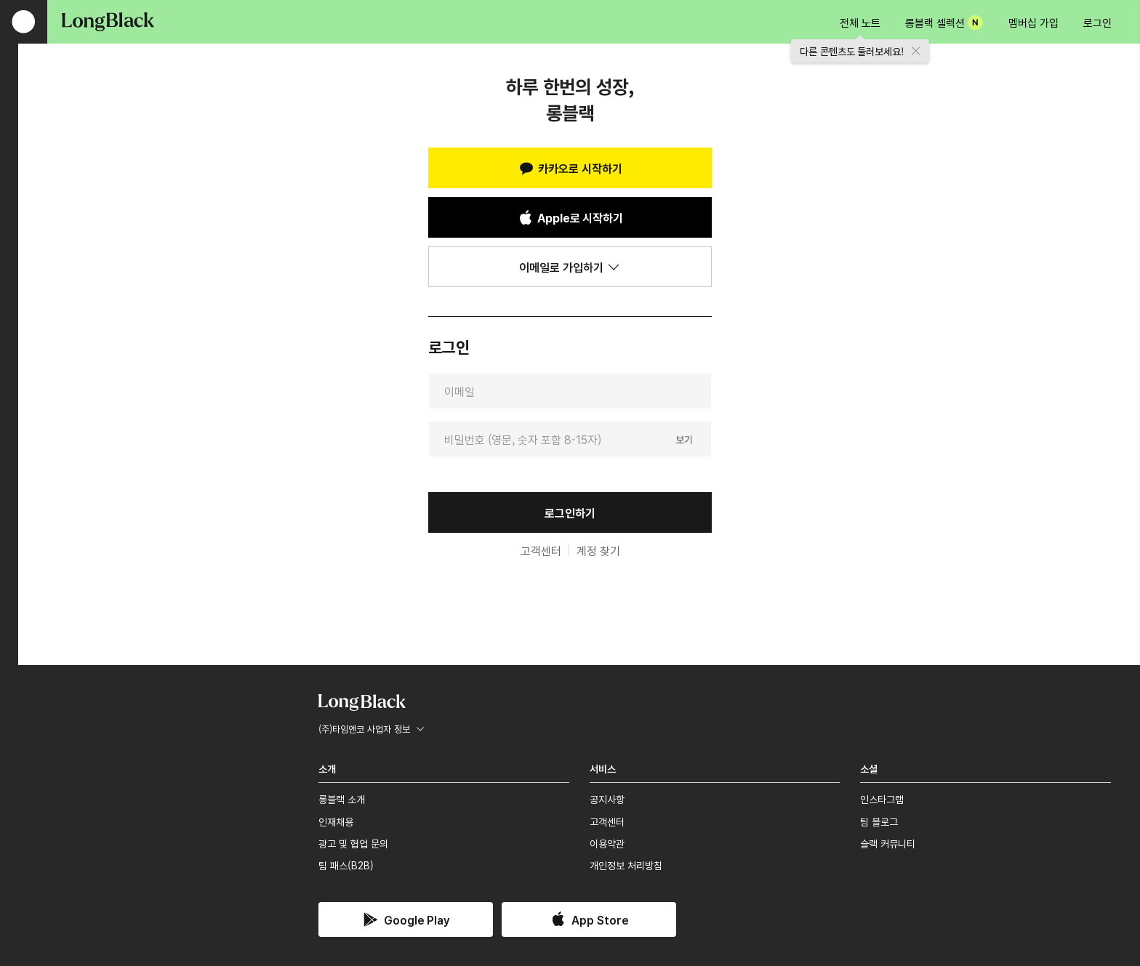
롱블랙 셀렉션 (944, 23)
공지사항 (607, 799)
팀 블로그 (879, 821)
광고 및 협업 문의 (353, 843)
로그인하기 (570, 512)
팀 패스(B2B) (346, 865)
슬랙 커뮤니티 (887, 843)
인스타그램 (882, 799)
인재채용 (335, 821)
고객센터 (541, 550)
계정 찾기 (598, 550)
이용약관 (607, 843)
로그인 (1097, 22)
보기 (684, 438)
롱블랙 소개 (341, 799)
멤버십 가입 (1033, 22)
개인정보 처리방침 (626, 865)
